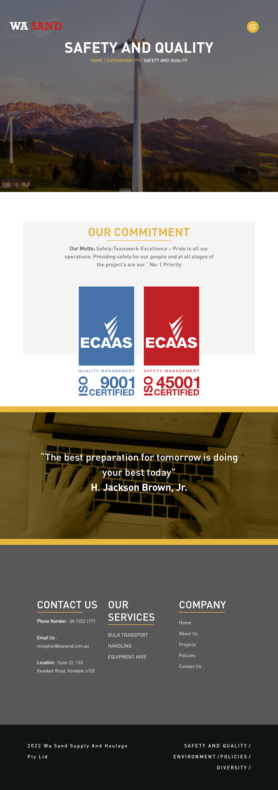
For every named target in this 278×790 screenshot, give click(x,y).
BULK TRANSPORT (128, 635)
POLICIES (234, 757)
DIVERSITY (232, 768)
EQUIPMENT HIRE (127, 657)
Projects (187, 645)
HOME (96, 61)
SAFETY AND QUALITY (216, 746)
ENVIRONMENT (194, 757)
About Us (188, 634)
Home (185, 623)
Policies (187, 656)
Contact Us (190, 666)
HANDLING (120, 646)
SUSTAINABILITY (123, 61)
